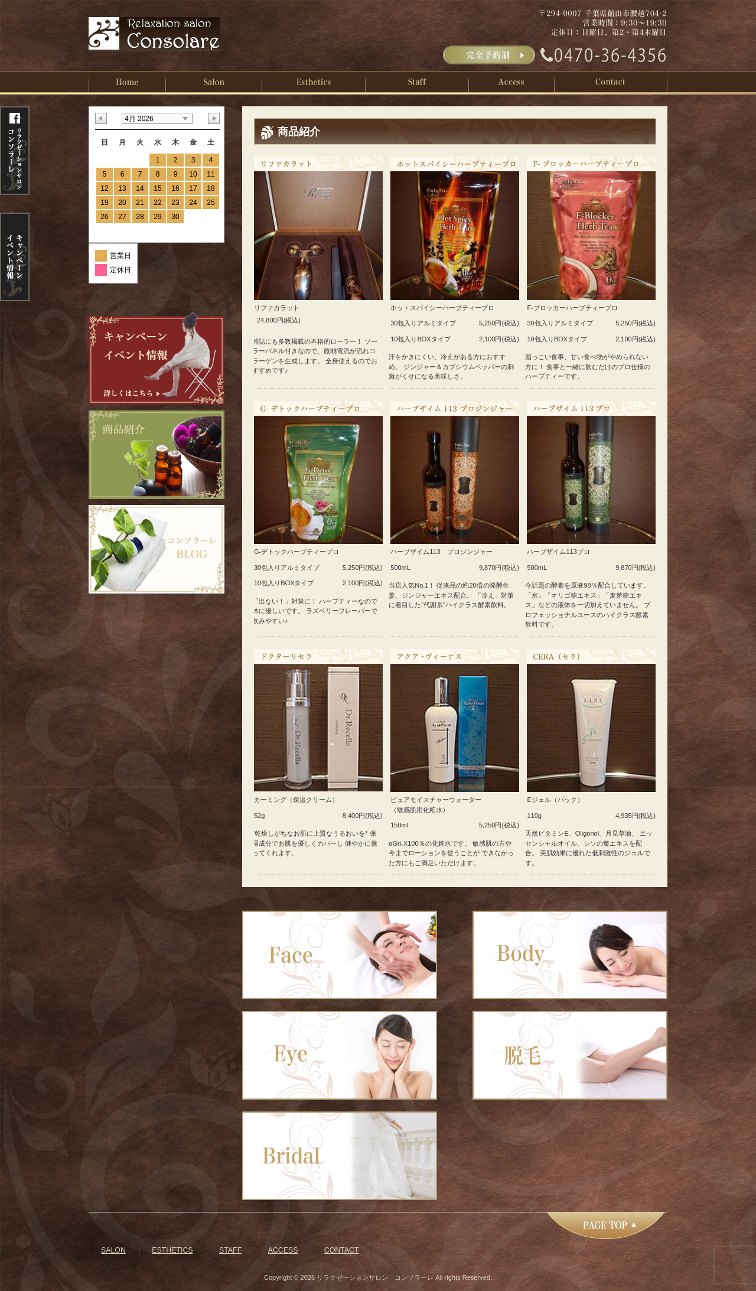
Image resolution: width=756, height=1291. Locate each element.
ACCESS (283, 1250)
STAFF (230, 1250)
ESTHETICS (172, 1250)
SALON (113, 1250)
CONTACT (341, 1250)
